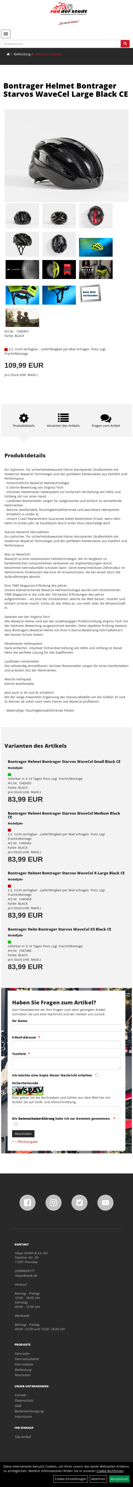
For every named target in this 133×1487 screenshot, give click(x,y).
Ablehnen (98, 1479)
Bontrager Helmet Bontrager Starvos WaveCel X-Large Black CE (66, 873)
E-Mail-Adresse (24, 1037)
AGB (18, 1406)
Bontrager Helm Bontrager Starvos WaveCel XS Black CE (59, 929)
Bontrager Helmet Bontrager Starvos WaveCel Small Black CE (64, 761)
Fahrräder (22, 1353)
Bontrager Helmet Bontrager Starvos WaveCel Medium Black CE (64, 815)
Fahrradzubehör (27, 1359)
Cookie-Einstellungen (70, 1479)
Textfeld (19, 1054)
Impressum (23, 1416)
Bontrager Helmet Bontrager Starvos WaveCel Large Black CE (65, 90)
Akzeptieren (119, 1479)
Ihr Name (20, 1021)
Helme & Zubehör (48, 54)
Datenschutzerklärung (36, 1118)
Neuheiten (22, 1375)
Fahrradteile (24, 1364)
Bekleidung (22, 54)
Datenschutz (24, 1400)
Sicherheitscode (25, 1083)
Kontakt (20, 1395)
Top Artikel (23, 1437)
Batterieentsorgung (29, 1411)
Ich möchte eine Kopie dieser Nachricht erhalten (52, 1075)
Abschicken (23, 1134)
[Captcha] (66, 1110)
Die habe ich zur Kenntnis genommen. (61, 1118)
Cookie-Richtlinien (110, 1471)
